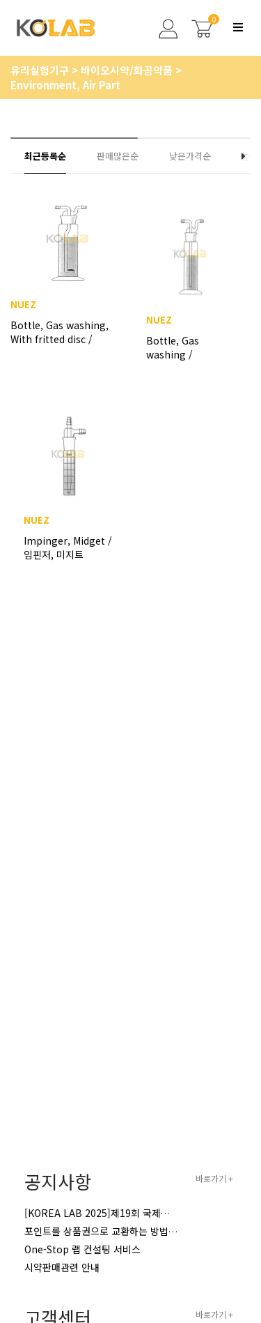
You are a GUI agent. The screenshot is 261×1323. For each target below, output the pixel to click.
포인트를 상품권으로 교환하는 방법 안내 (106, 1231)
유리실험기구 (41, 70)
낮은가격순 (190, 155)
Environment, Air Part (65, 84)
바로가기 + (214, 1178)
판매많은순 (118, 155)
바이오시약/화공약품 (128, 70)
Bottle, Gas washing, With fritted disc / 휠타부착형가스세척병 (59, 339)
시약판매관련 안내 (62, 1267)
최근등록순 (45, 155)
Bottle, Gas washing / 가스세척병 (172, 347)
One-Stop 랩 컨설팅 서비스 (82, 1249)
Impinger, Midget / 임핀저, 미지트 (68, 547)
